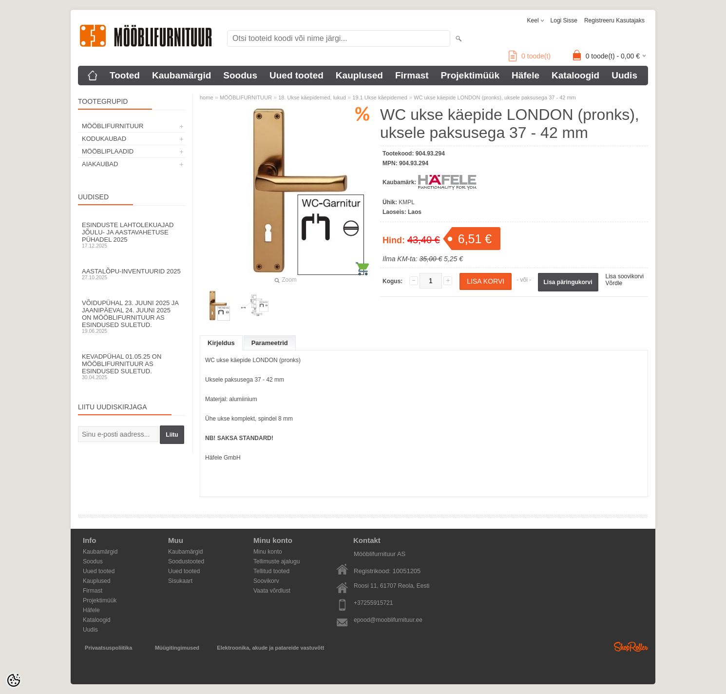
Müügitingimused (177, 648)
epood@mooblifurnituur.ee (388, 620)
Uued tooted (296, 75)
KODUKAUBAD (104, 138)
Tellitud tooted (271, 571)
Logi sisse (564, 20)
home (206, 97)
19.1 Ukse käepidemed (379, 97)
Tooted (125, 75)
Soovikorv (266, 581)
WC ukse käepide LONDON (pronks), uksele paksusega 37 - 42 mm (495, 97)
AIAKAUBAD (100, 164)
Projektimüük (470, 75)
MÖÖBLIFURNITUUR (112, 126)
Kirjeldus (221, 343)
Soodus (240, 75)
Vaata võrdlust (271, 590)
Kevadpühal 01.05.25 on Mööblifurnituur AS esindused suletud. (131, 366)
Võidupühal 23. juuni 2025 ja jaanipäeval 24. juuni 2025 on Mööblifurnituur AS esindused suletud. (131, 316)
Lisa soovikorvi (625, 276)
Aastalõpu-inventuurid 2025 (131, 274)
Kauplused (359, 75)
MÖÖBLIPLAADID (108, 151)
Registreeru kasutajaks (614, 20)
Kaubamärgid (181, 75)
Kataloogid (575, 75)
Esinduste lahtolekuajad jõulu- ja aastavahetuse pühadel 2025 (131, 235)
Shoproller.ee (631, 647)
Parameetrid (269, 343)
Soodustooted (186, 561)
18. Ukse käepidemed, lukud (312, 97)
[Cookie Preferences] (13, 680)
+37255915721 (373, 602)
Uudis (624, 75)
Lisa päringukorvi (568, 282)
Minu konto (267, 551)
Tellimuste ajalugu (276, 561)
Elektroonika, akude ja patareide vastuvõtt (270, 648)
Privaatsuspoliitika (108, 648)
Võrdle (614, 283)
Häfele (525, 75)
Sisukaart (180, 581)
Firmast (412, 75)
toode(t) (530, 56)
